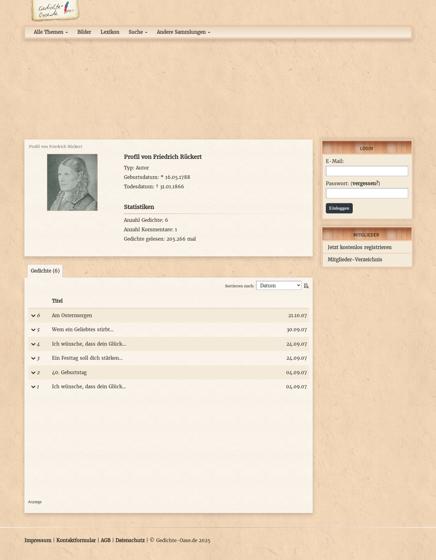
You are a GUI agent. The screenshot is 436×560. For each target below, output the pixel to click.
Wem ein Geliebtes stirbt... (83, 329)
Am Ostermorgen (72, 315)
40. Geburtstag (69, 372)
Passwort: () (353, 183)
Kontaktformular (76, 540)
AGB (105, 540)
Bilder (84, 32)
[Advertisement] (218, 89)
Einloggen (339, 208)
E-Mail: (335, 161)
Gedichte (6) (45, 271)
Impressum (37, 540)
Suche (138, 32)
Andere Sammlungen (183, 32)
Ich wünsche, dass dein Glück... (89, 344)
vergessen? (365, 183)
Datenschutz (130, 540)
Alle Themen (51, 32)
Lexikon (109, 32)
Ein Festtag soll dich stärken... (87, 358)
